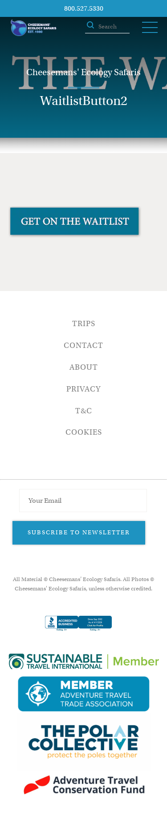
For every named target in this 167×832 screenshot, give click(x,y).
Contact (83, 345)
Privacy (83, 389)
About (83, 367)
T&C (83, 411)
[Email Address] (83, 500)
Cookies (83, 432)
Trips (83, 323)
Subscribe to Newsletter (79, 532)
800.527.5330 (83, 8)
